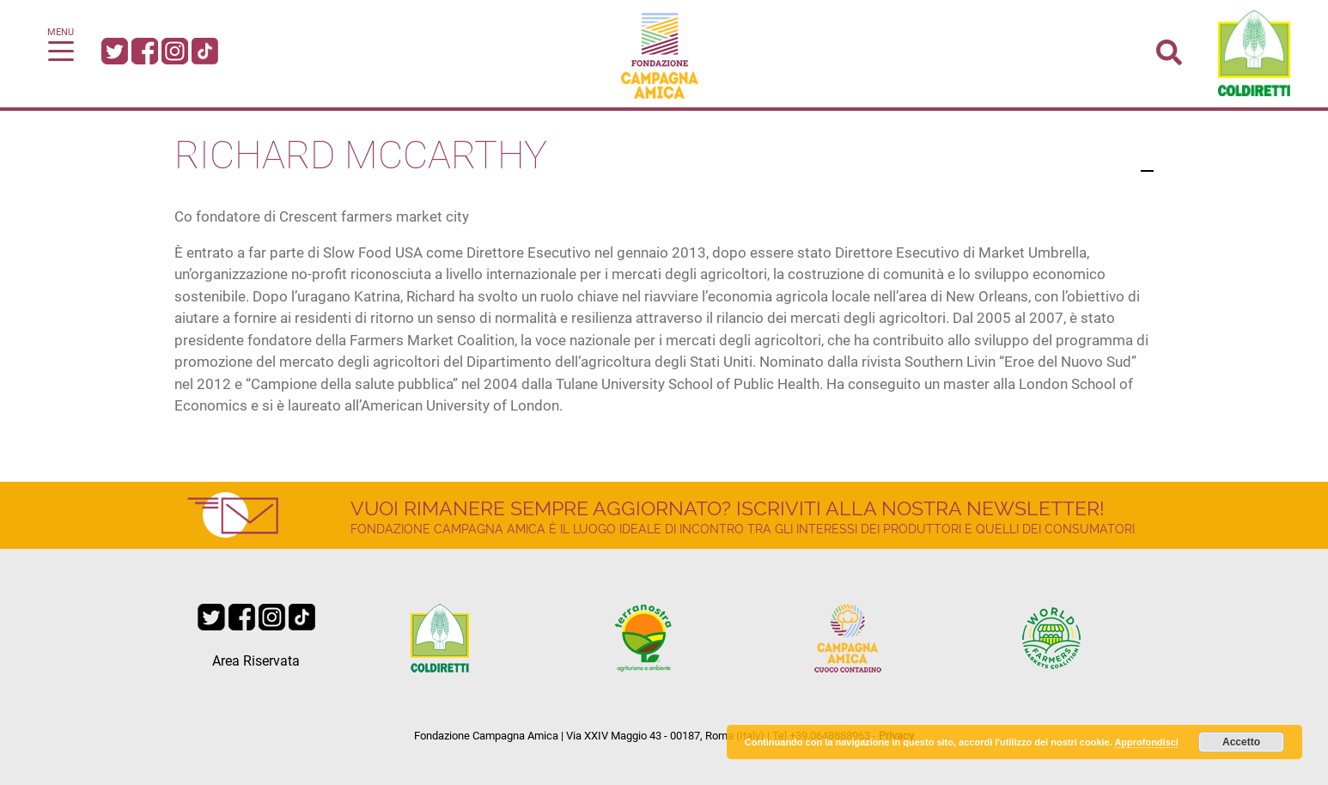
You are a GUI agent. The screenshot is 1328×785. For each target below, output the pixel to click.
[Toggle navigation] (61, 50)
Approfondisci (1146, 742)
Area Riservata (256, 661)
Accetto (1241, 742)
